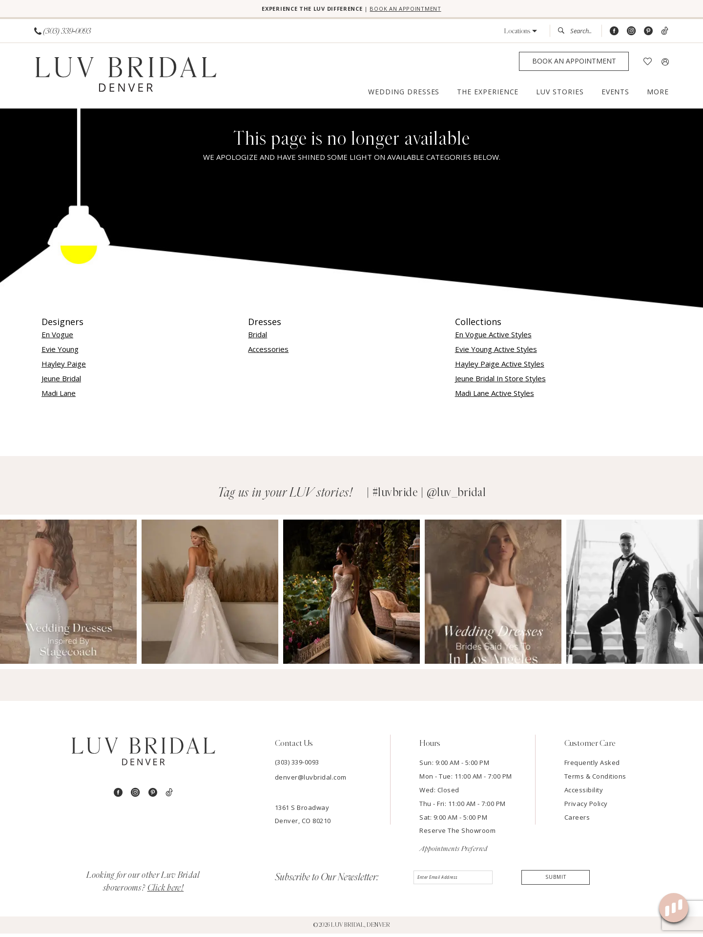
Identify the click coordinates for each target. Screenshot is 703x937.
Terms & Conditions (595, 779)
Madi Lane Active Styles (494, 396)
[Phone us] (62, 34)
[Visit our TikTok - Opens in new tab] (665, 34)
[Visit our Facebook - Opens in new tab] (614, 34)
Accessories (268, 352)
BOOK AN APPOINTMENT (426, 10)
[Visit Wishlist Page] (648, 65)
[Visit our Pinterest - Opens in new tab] (648, 34)
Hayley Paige (63, 367)
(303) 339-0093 (297, 765)
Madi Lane (58, 396)
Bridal (257, 338)
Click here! (165, 891)
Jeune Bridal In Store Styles (500, 382)
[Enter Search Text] (576, 34)
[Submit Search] (564, 34)
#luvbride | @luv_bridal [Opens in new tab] (429, 496)
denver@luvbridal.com (311, 780)
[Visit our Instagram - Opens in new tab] (631, 34)
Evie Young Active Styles (496, 352)
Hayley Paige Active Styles (499, 367)
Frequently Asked (592, 766)
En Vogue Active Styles (493, 338)
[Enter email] (456, 883)
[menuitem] (62, 34)
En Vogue (57, 338)
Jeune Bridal (61, 382)
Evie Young (60, 352)
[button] (520, 34)
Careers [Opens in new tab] (577, 820)
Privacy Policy (586, 807)
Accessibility (583, 793)
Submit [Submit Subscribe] (555, 883)
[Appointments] (574, 64)
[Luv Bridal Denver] (125, 79)
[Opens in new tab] (68, 595)
